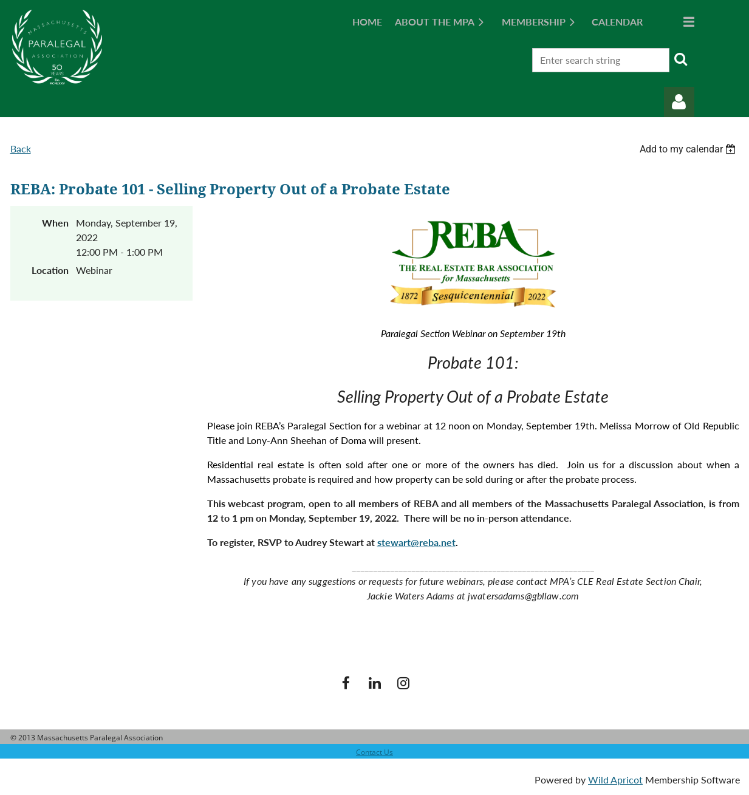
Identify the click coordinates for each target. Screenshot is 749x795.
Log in (679, 102)
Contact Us (374, 752)
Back (20, 148)
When (55, 222)
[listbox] (689, 149)
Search (681, 59)
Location (50, 270)
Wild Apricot (615, 779)
